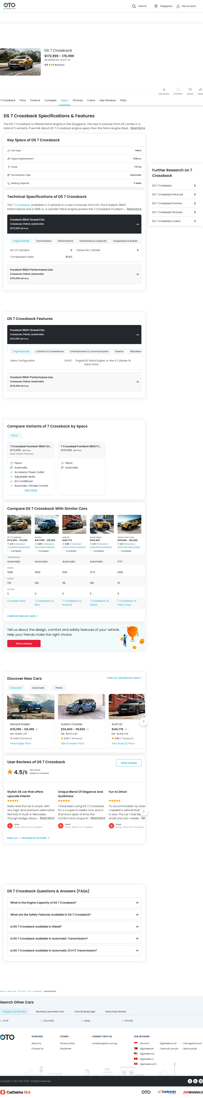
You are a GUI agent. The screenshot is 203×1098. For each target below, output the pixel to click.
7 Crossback (7, 100)
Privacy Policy (67, 1043)
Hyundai (48, 1020)
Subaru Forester (72, 724)
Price (23, 100)
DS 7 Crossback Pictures (167, 212)
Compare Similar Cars (21, 616)
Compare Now (16, 601)
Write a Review (24, 643)
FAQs (123, 100)
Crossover (16, 688)
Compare (178, 93)
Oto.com (144, 1043)
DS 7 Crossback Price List (167, 194)
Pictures (78, 100)
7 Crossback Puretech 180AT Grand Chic (30, 446)
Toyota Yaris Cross (125, 537)
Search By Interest (115, 1011)
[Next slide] (143, 721)
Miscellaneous (138, 351)
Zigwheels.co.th (148, 1064)
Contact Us (37, 1048)
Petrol (14, 435)
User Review (164, 91)
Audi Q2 (65, 537)
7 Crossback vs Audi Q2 (71, 602)
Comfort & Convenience (50, 351)
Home (2, 991)
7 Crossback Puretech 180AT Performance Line (81, 446)
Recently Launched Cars (50, 1011)
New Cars (11, 991)
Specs (65, 100)
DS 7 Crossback (14, 537)
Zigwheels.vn (147, 1058)
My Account (189, 6)
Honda (129, 1020)
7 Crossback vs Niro (44, 602)
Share (200, 91)
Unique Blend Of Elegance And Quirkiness (80, 794)
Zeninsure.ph (190, 1048)
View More (30, 490)
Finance (35, 100)
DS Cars (22, 991)
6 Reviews (59, 65)
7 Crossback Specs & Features (19, 547)
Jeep (87, 1020)
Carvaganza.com (192, 1043)
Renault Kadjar (20, 724)
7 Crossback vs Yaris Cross (126, 602)
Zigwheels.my (147, 1053)
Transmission (43, 241)
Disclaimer (65, 1048)
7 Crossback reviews (33, 838)
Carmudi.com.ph (169, 1048)
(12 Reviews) (102, 543)
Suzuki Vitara (96, 537)
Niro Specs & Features (44, 547)
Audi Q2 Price (126, 743)
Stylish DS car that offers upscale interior (25, 794)
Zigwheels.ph (147, 1048)
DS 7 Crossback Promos (167, 203)
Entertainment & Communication (89, 351)
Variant (190, 91)
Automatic (38, 688)
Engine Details (21, 241)
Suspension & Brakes (125, 241)
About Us (36, 1043)
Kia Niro (38, 537)
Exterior (119, 351)
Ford (5, 1020)
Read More (47, 818)
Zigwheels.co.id (168, 1043)
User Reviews (108, 100)
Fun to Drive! (118, 792)
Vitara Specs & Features (101, 547)
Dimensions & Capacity (93, 241)
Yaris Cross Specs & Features (129, 547)
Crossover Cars (128, 677)
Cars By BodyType (84, 1011)
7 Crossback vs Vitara (99, 602)
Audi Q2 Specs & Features (74, 547)
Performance (65, 241)
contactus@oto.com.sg (104, 1043)
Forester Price (75, 743)
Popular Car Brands (14, 1011)
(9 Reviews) (48, 543)
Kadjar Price (23, 743)
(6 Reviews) (19, 543)
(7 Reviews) (75, 543)
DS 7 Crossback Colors (166, 221)
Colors (91, 100)
